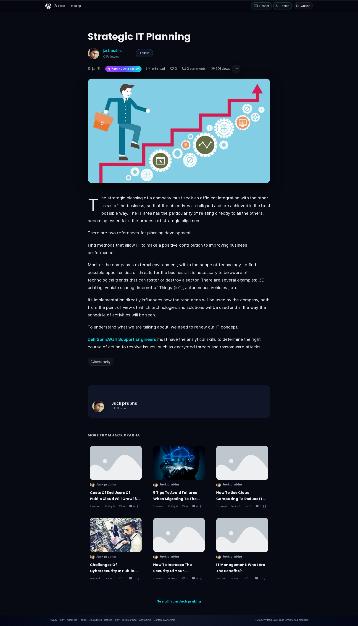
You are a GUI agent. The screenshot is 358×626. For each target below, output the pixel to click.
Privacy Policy (56, 619)
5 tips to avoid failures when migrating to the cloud (175, 499)
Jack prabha (113, 50)
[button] (236, 69)
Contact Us (145, 619)
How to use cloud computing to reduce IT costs (239, 499)
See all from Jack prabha (179, 601)
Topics (83, 619)
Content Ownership (164, 619)
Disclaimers (95, 619)
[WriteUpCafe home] (48, 6)
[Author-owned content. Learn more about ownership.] (123, 69)
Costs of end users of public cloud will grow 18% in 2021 (115, 499)
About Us (72, 619)
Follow (144, 53)
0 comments (193, 69)
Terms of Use (129, 619)
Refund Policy (112, 619)
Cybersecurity (101, 362)
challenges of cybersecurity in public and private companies (112, 571)
